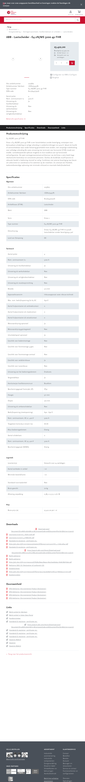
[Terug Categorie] (9, 27)
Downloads (41, 128)
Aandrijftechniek (50, 773)
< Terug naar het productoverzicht (19, 654)
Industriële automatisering (49, 755)
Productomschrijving (14, 128)
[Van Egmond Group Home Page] (11, 12)
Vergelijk (55, 77)
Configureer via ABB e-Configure (63, 75)
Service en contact (69, 768)
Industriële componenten (49, 760)
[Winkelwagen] (79, 13)
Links (63, 128)
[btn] (81, 4)
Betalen (66, 758)
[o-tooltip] (62, 62)
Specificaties (29, 128)
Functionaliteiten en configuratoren (70, 772)
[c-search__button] (77, 20)
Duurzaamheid (53, 128)
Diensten (66, 778)
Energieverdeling (50, 763)
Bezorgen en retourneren (67, 765)
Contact (66, 753)
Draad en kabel (49, 766)
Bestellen (66, 756)
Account (66, 761)
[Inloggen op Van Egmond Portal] (70, 13)
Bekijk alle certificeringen (15, 759)
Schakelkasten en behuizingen (50, 770)
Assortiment (49, 749)
